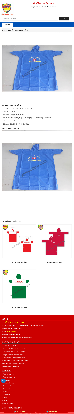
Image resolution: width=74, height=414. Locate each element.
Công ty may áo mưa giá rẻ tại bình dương (14, 360)
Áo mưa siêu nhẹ (7, 403)
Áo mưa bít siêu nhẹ (8, 377)
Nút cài (4, 397)
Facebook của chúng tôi (12, 407)
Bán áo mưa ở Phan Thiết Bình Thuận (13, 348)
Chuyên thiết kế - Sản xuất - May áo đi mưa (43, 6)
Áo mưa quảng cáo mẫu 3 (19, 307)
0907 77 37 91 (20, 411)
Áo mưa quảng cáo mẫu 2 (54, 262)
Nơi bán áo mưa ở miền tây (10, 345)
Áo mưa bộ (5, 379)
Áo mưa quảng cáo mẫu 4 (11, 105)
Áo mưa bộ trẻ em (7, 388)
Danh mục (6, 370)
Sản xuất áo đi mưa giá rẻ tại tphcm (12, 363)
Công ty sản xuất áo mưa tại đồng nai (13, 357)
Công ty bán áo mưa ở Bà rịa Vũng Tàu (13, 351)
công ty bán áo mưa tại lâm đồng (11, 354)
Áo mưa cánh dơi (7, 385)
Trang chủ (6, 30)
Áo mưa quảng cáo (19, 30)
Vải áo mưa (5, 394)
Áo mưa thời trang (7, 382)
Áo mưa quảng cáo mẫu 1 (19, 262)
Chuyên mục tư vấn (11, 342)
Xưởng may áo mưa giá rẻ (10, 366)
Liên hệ (5, 319)
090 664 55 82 (53, 411)
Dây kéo (4, 400)
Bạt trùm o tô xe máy (8, 391)
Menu (7, 24)
